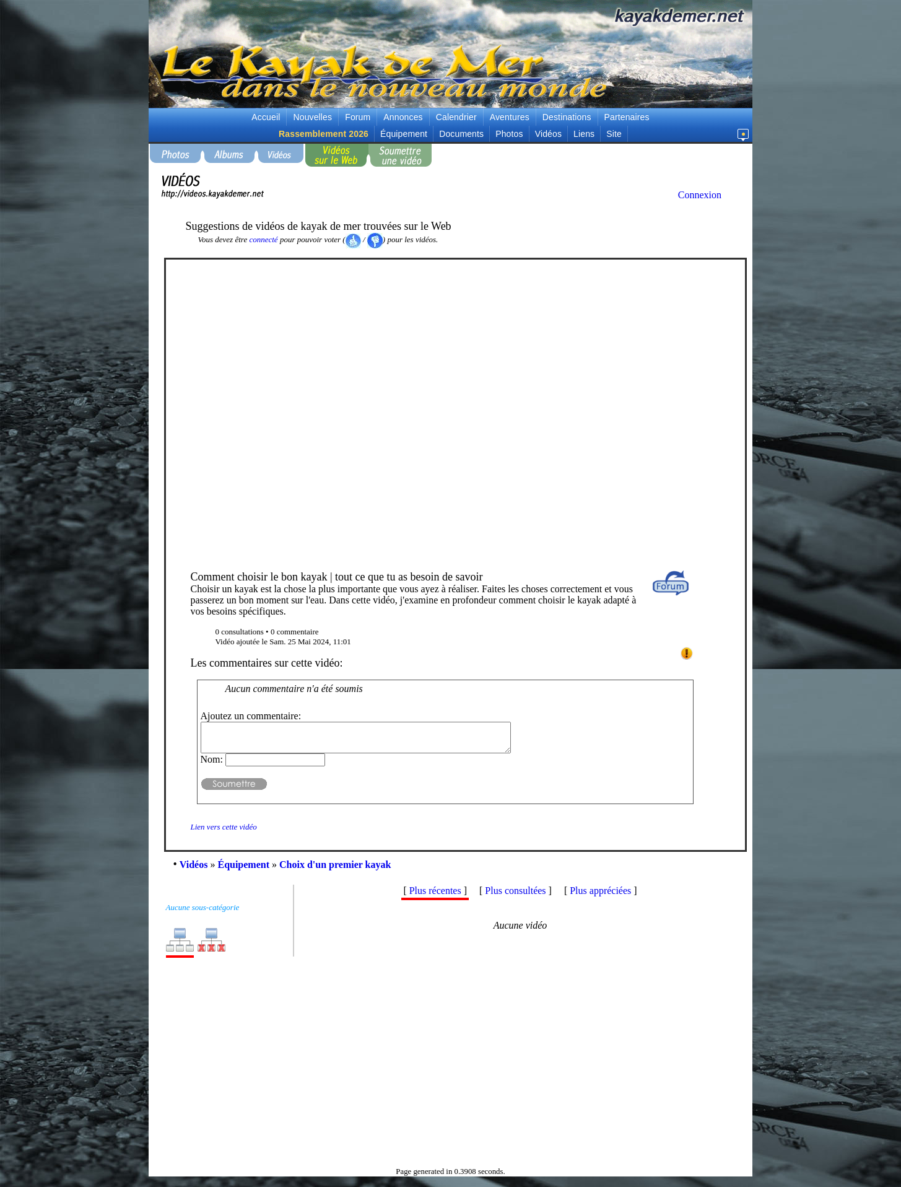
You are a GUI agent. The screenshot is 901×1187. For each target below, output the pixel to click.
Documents (461, 134)
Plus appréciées (600, 896)
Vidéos (548, 134)
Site (614, 134)
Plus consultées (515, 896)
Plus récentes (435, 896)
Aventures (509, 117)
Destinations (566, 117)
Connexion (699, 195)
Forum (357, 117)
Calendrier (456, 117)
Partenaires (627, 117)
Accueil (265, 117)
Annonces (402, 117)
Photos (509, 134)
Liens (583, 134)
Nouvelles (312, 117)
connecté (263, 239)
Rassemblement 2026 (323, 134)
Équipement (403, 134)
